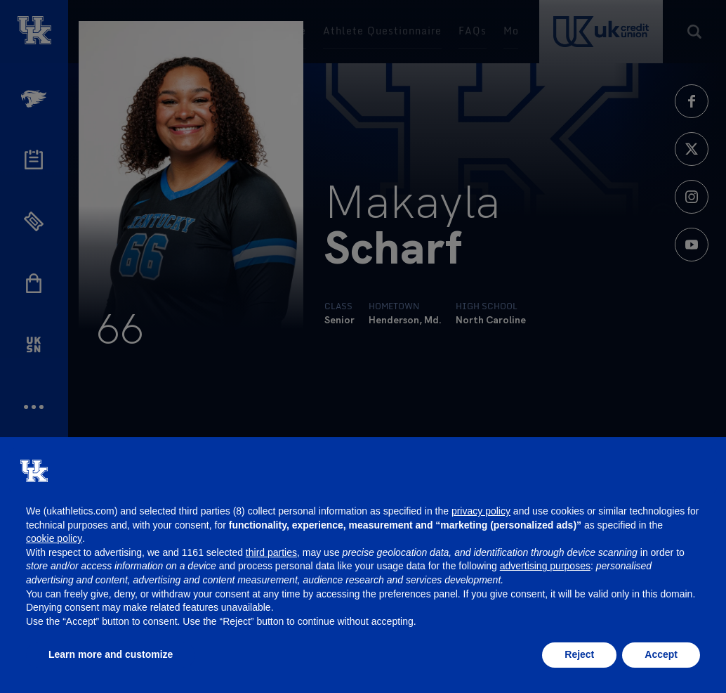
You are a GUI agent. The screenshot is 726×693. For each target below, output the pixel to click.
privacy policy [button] (480, 511)
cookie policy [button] (54, 538)
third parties (271, 552)
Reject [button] (579, 654)
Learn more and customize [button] (110, 654)
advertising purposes (545, 565)
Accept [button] (661, 654)
